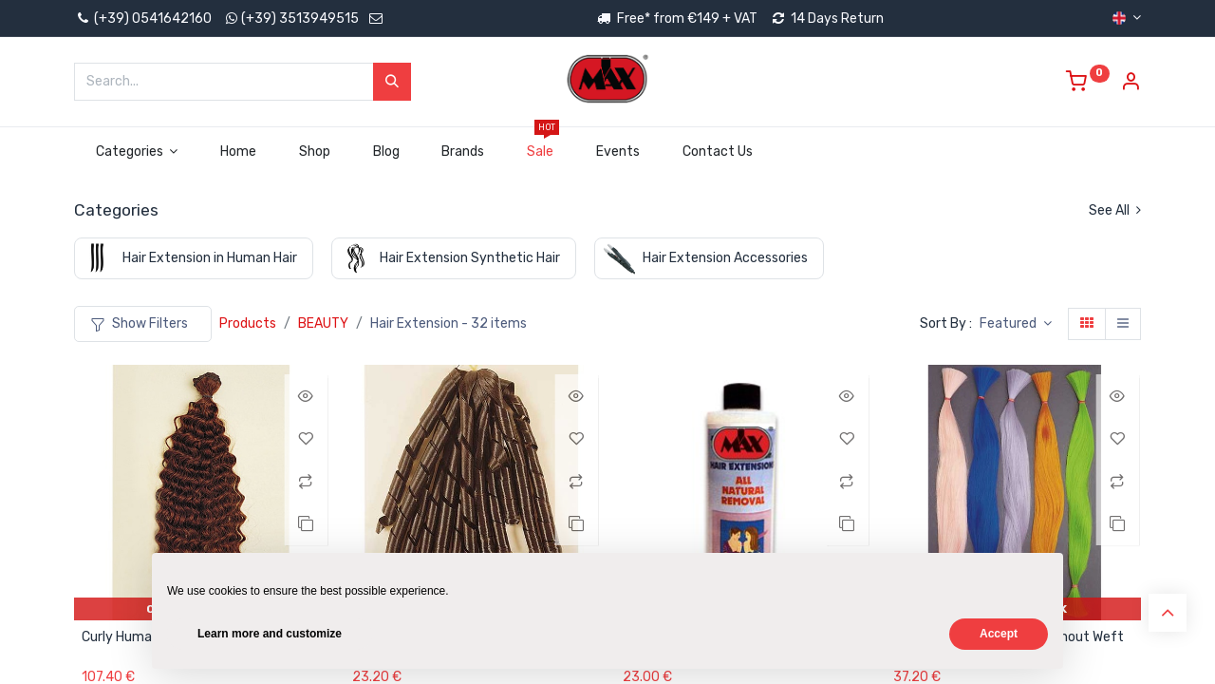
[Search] (392, 82)
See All (1115, 210)
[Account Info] (1130, 84)
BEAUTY (323, 323)
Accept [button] (999, 633)
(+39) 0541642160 (143, 18)
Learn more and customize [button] (269, 633)
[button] (1016, 324)
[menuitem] (238, 152)
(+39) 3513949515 (300, 18)
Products (247, 323)
